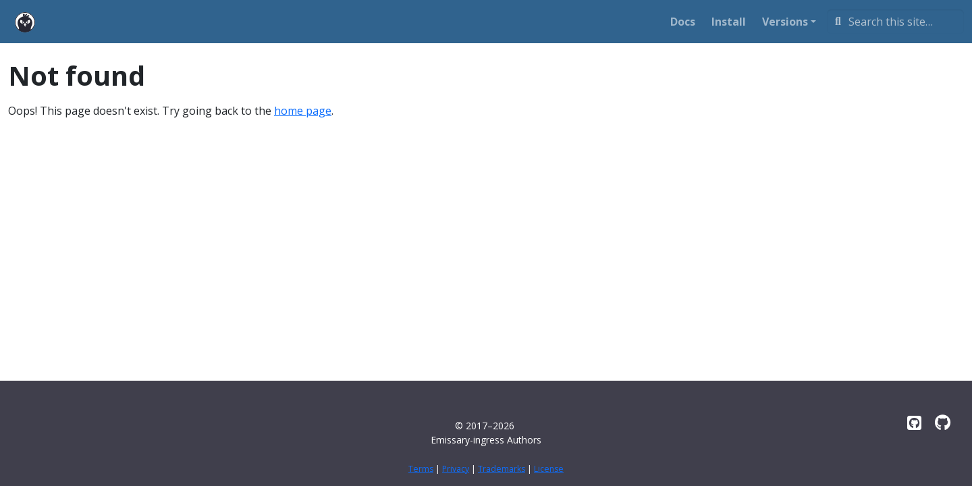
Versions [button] (785, 21)
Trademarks (501, 469)
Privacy (455, 469)
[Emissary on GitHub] (914, 422)
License (549, 469)
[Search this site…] (895, 21)
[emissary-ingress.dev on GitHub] (942, 422)
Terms (420, 469)
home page (302, 110)
